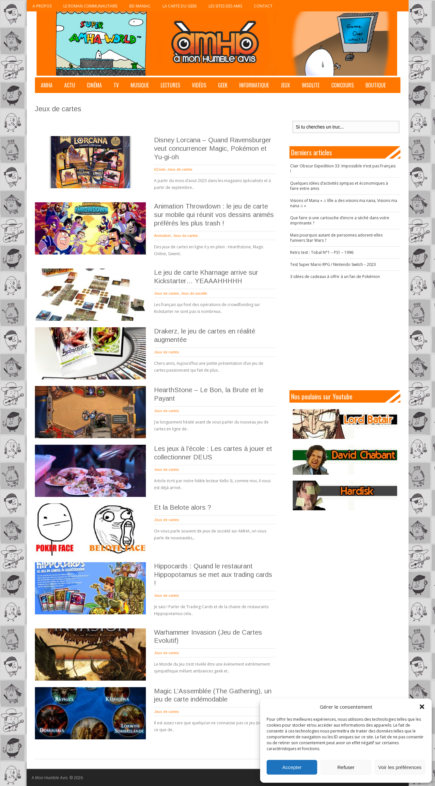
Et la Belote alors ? (182, 507)
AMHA (47, 85)
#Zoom (159, 169)
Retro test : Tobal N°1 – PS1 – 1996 (321, 252)
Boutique (375, 85)
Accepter (292, 767)
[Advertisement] (345, 335)
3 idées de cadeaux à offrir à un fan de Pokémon (335, 276)
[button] (422, 706)
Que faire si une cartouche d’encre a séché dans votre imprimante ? (339, 220)
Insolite (310, 85)
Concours (342, 85)
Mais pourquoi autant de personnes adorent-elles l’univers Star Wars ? (336, 237)
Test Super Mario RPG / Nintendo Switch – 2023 (333, 264)
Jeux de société (194, 293)
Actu (69, 85)
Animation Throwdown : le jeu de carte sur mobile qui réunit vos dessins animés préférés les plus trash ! (214, 215)
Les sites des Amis (225, 6)
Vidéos (199, 85)
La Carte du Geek (180, 6)
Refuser (346, 767)
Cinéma (94, 85)
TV (116, 85)
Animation (162, 236)
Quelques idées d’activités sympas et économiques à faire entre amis (339, 185)
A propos (42, 6)
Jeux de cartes (179, 169)
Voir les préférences (400, 767)
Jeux (285, 85)
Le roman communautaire (90, 6)
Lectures (170, 85)
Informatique (254, 85)
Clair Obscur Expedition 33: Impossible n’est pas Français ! (343, 168)
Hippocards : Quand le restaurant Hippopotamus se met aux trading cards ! (213, 575)
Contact (263, 6)
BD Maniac (140, 6)
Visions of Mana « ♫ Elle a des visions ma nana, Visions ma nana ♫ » (343, 203)
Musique (140, 85)
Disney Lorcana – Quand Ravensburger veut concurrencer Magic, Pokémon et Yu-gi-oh (212, 148)
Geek (222, 85)
